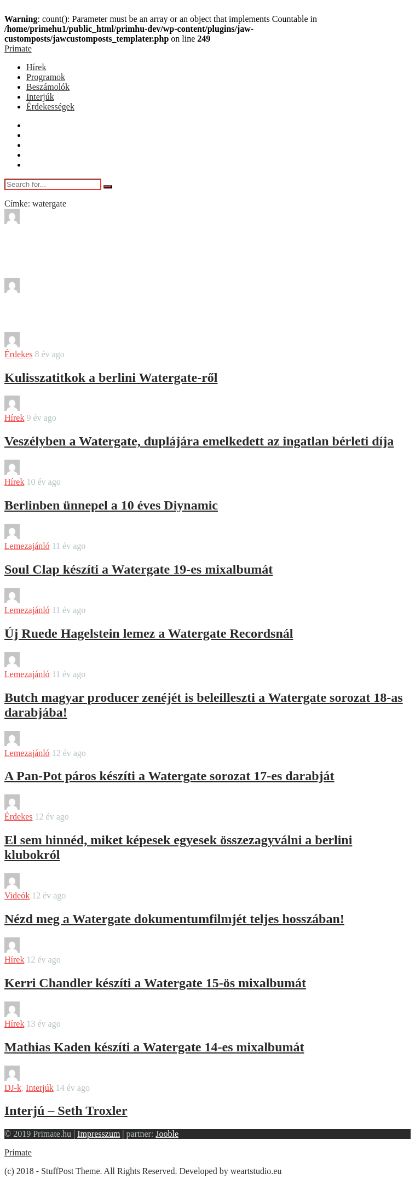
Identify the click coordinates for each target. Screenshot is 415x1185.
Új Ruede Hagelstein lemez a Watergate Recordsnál (148, 633)
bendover (50, 344)
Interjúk (40, 96)
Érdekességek (50, 106)
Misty (44, 221)
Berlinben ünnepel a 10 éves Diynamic (111, 505)
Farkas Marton (60, 664)
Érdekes (18, 354)
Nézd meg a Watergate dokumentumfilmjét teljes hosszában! (174, 919)
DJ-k (12, 1087)
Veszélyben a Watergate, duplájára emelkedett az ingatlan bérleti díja (199, 441)
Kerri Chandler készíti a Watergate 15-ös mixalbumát (155, 983)
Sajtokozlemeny (62, 290)
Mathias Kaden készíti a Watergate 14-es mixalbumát (154, 1047)
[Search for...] (52, 184)
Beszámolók (48, 86)
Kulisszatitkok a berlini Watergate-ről (111, 377)
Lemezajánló (27, 546)
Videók (17, 895)
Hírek (36, 67)
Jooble (166, 1133)
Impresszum (98, 1133)
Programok (45, 77)
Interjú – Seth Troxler (66, 1110)
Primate (18, 48)
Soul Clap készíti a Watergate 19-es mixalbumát (138, 569)
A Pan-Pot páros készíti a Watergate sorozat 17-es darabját (169, 776)
